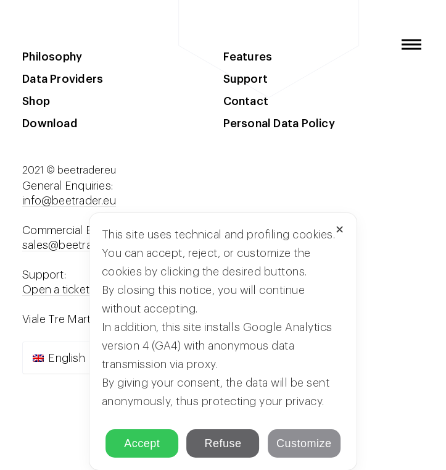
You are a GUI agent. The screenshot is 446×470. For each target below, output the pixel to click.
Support (245, 79)
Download (50, 123)
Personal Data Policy (279, 123)
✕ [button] (340, 230)
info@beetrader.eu (69, 200)
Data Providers (62, 79)
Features (248, 56)
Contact (246, 101)
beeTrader (38, 44)
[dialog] (223, 341)
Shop (36, 101)
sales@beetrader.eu (72, 245)
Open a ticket (55, 289)
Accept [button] (142, 443)
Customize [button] (304, 443)
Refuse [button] (222, 443)
